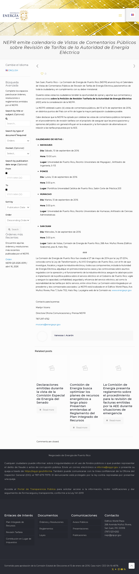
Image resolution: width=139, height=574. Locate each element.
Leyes (42, 535)
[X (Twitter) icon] (119, 4)
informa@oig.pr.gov (107, 467)
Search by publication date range (17, 163)
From (8, 168)
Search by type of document (16, 133)
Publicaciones (79, 535)
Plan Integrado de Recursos (15, 524)
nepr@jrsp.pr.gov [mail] (86, 4)
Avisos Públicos (80, 522)
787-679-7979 (42, 475)
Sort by (9, 202)
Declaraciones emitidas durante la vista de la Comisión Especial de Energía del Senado (51, 393)
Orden (9, 259)
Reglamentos (46, 528)
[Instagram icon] (126, 4)
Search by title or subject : (15, 113)
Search (13, 229)
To (7, 185)
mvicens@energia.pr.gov (48, 324)
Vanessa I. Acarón (63, 335)
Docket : (15, 148)
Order (9, 215)
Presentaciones (80, 528)
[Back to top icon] (132, 566)
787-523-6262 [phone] (67, 4)
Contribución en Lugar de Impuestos (18, 541)
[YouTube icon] (122, 4)
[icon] (129, 4)
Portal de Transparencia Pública (36, 489)
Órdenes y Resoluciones (51, 522)
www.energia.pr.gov (122, 290)
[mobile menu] (120, 15)
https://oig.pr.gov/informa (38, 471)
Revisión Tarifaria (14, 532)
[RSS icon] (133, 4)
